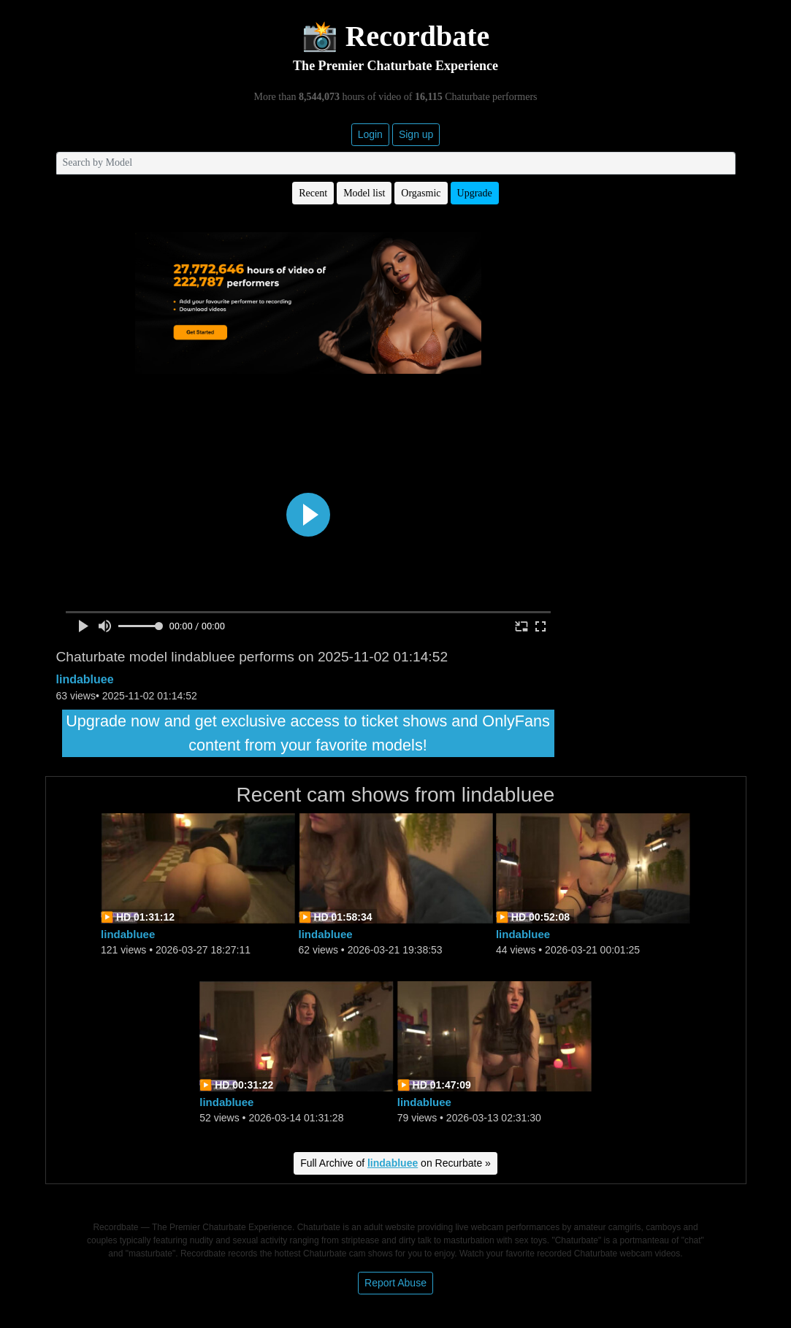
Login (370, 134)
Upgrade (474, 193)
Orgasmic (420, 193)
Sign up (416, 134)
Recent (313, 193)
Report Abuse (395, 1283)
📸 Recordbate (396, 36)
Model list (364, 193)
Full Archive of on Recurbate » (395, 1163)
